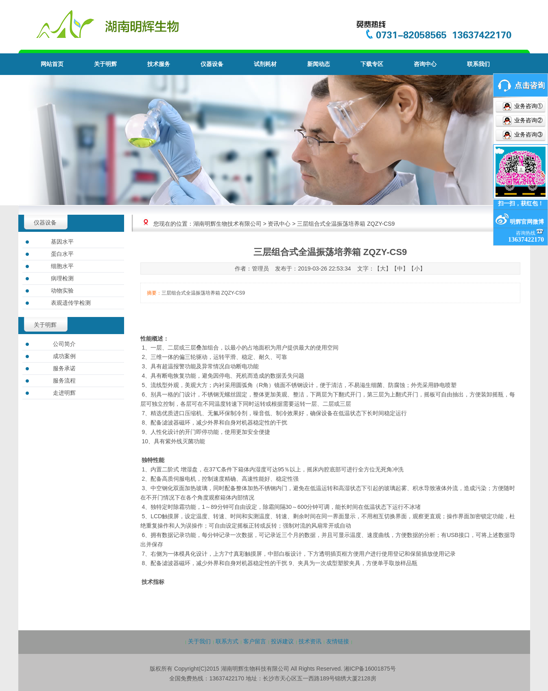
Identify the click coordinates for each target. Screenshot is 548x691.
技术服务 (158, 64)
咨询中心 (425, 64)
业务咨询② (528, 120)
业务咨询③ (528, 135)
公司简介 (64, 344)
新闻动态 (318, 64)
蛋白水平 (62, 254)
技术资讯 (310, 641)
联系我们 (478, 64)
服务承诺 (64, 368)
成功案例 (64, 356)
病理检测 (62, 278)
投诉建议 (282, 641)
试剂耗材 (265, 64)
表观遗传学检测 (71, 302)
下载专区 (371, 64)
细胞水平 (62, 266)
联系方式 (227, 641)
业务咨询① (528, 106)
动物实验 (62, 290)
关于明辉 (105, 64)
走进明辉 (64, 393)
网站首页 (52, 64)
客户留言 (254, 641)
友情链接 (337, 641)
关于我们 (199, 641)
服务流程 (64, 380)
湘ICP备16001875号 (370, 668)
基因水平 (62, 241)
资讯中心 (279, 223)
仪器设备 (212, 64)
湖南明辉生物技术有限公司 (227, 223)
